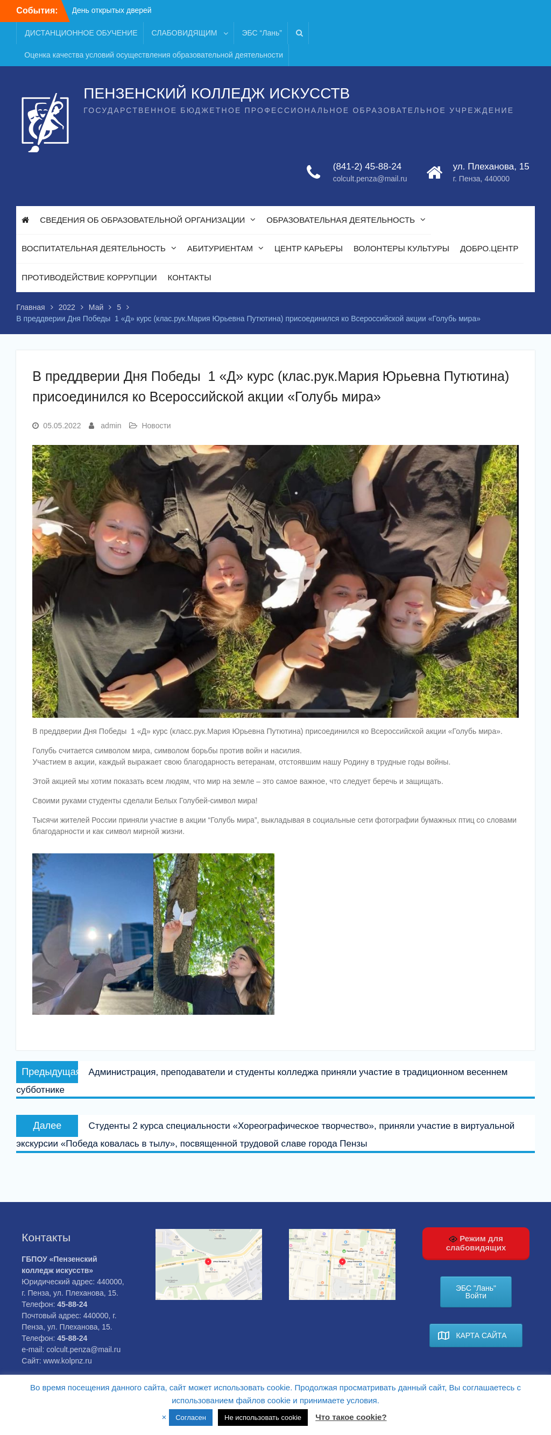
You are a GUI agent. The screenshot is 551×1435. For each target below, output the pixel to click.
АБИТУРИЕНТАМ (220, 248)
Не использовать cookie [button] (262, 1417)
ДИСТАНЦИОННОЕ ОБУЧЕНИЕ (81, 33)
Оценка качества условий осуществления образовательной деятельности (153, 55)
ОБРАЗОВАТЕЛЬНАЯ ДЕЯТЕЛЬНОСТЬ (340, 219)
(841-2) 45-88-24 (367, 166)
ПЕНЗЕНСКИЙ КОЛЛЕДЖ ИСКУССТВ (216, 93)
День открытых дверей (112, 10)
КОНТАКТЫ (189, 277)
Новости (156, 425)
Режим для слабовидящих (476, 1243)
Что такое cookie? (350, 1417)
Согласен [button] (190, 1417)
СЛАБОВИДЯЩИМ (184, 33)
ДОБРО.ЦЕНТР (489, 248)
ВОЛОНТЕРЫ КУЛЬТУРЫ (401, 248)
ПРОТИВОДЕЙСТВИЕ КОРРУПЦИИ (89, 277)
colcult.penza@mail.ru (370, 178)
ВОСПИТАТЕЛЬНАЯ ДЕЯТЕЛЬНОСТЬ (93, 248)
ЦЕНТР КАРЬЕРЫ (308, 248)
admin (111, 425)
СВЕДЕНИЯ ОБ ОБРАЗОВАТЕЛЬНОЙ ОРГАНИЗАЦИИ (142, 219)
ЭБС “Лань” (262, 33)
